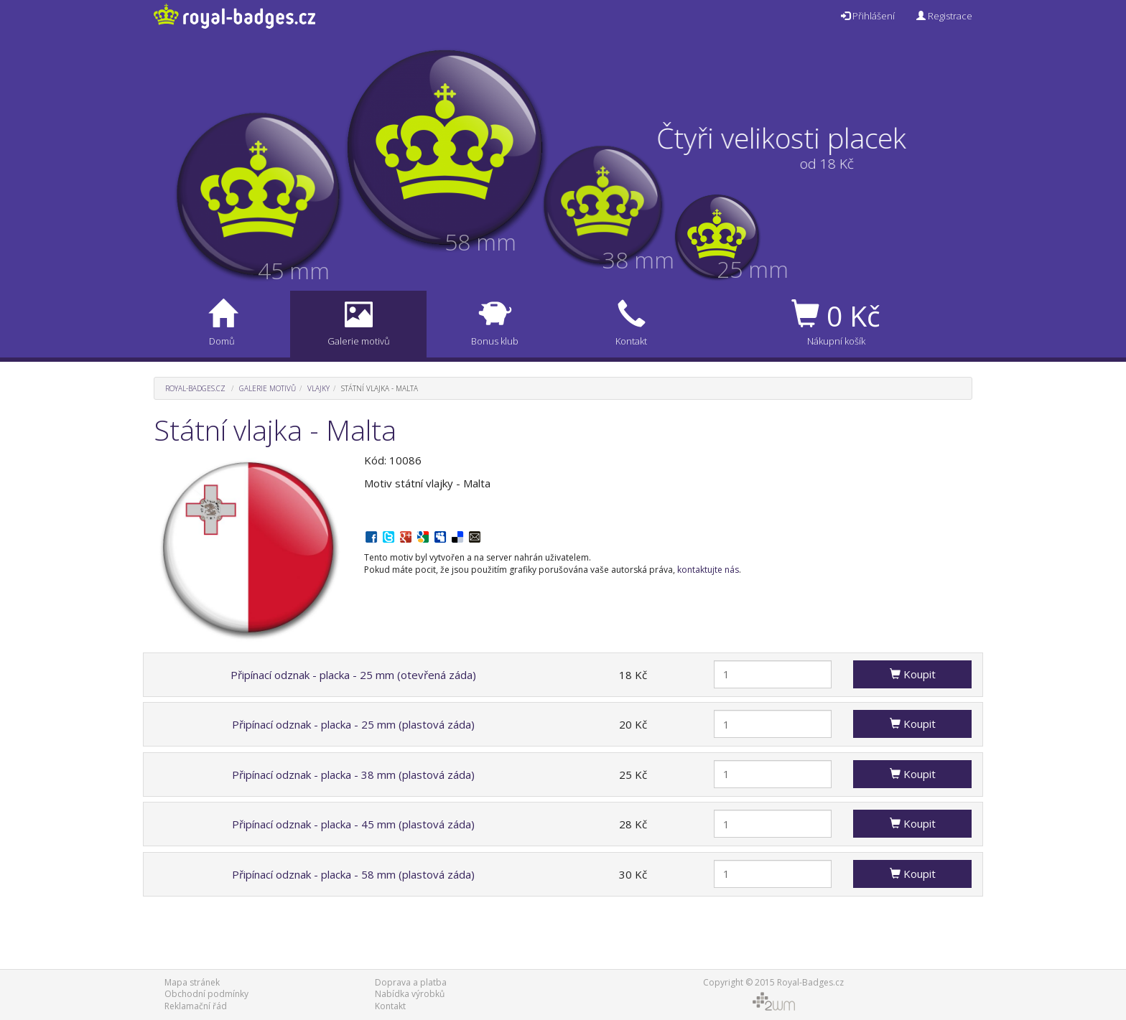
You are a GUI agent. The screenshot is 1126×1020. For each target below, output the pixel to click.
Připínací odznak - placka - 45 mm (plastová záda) (353, 824)
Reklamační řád (195, 1006)
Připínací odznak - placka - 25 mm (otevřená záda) (353, 675)
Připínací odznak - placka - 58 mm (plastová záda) (353, 874)
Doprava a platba (411, 982)
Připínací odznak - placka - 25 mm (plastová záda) (353, 724)
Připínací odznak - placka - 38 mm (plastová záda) (353, 774)
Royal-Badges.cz (195, 388)
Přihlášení (868, 15)
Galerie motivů (267, 388)
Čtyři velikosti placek (805, 137)
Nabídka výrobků (410, 994)
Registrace (944, 15)
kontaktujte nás (708, 569)
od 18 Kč (803, 163)
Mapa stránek (192, 982)
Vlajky (318, 388)
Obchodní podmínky (206, 994)
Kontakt (390, 1006)
